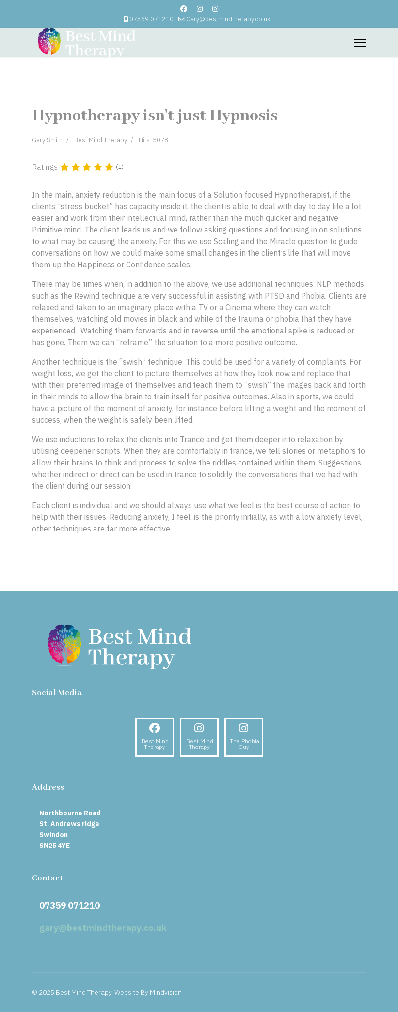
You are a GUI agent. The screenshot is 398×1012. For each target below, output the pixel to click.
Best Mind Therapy (100, 140)
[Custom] (215, 8)
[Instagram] (200, 8)
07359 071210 (151, 19)
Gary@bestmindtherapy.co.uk (228, 19)
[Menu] (360, 42)
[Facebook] (183, 8)
